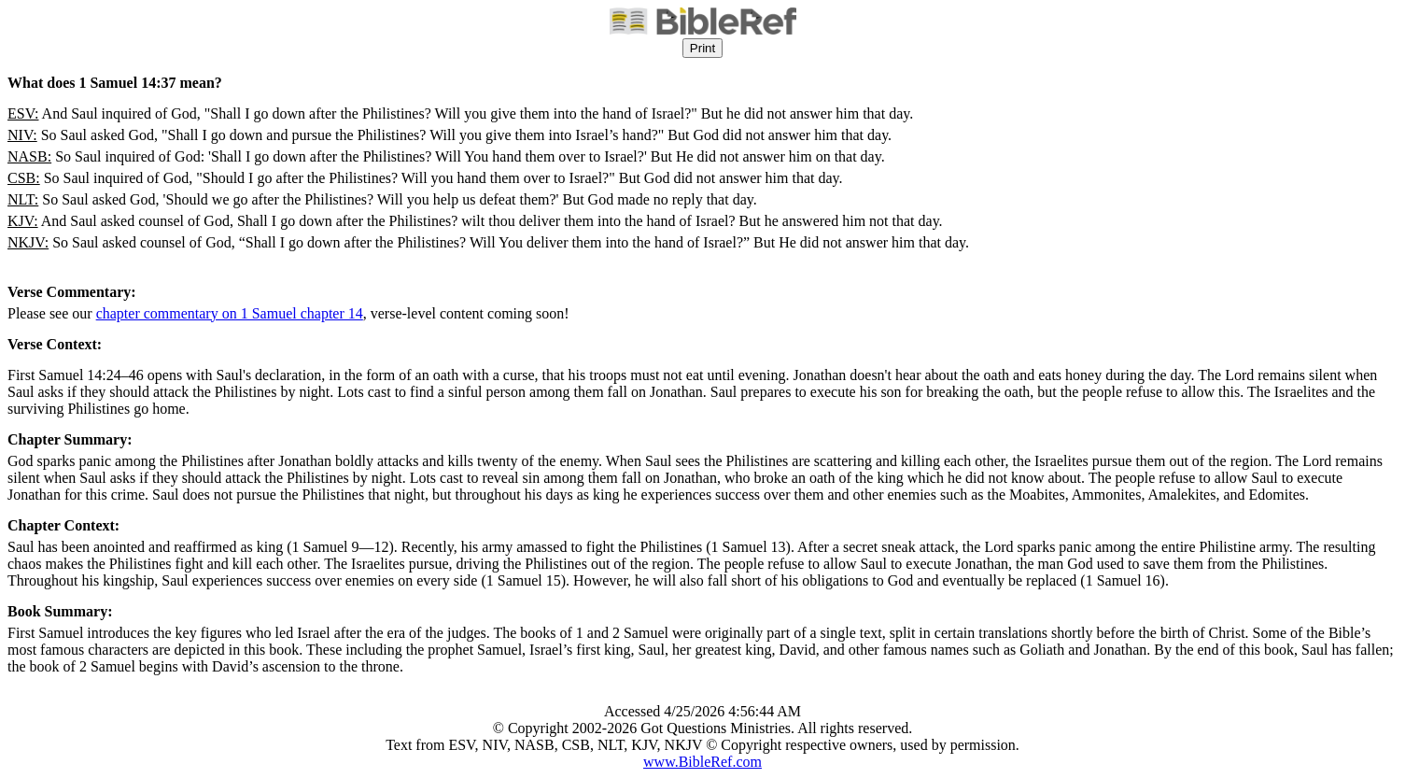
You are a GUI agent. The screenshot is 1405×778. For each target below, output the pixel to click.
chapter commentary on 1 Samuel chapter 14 (229, 313)
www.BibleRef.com (702, 762)
